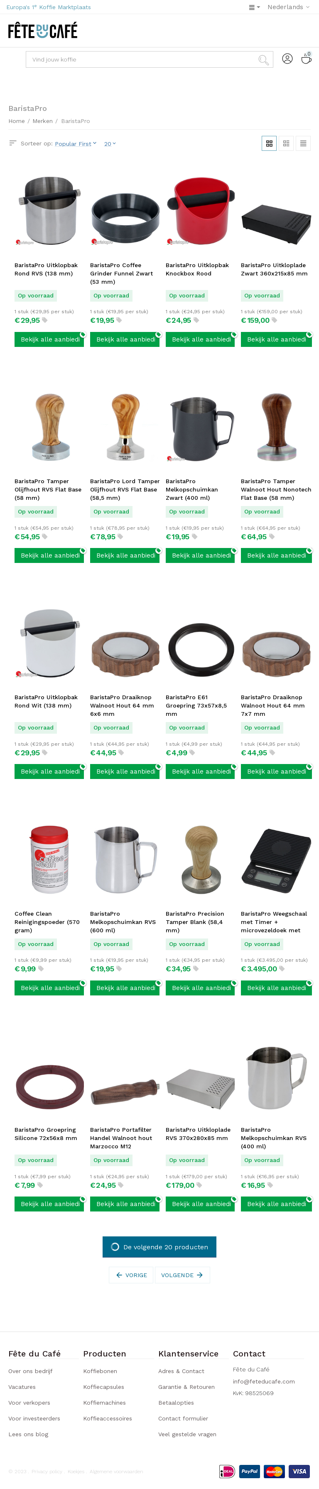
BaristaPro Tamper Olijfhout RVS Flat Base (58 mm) (48, 489)
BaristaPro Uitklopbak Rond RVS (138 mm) (46, 268)
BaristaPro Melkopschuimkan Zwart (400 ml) (192, 489)
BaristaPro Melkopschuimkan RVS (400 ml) (274, 1138)
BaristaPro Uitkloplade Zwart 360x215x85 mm (274, 268)
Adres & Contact (181, 1371)
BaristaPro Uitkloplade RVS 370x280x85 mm (198, 1133)
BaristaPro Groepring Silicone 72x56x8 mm (46, 1133)
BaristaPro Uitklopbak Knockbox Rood (197, 268)
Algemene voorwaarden (116, 1471)
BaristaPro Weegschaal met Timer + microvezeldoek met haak (274, 922)
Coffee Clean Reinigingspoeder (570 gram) (47, 922)
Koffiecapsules (103, 1386)
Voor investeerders (34, 1418)
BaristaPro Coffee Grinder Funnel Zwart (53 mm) (121, 273)
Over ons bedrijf (30, 1371)
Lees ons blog (28, 1434)
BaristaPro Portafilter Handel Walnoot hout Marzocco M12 (121, 1138)
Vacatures (22, 1386)
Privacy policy (47, 1471)
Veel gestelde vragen (187, 1434)
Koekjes (76, 1471)
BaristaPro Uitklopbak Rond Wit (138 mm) (46, 701)
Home (16, 121)
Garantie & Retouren (186, 1386)
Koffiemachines (104, 1402)
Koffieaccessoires (107, 1418)
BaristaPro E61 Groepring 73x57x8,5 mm (196, 705)
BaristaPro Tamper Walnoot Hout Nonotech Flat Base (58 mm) (276, 489)
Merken (42, 121)
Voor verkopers (29, 1402)
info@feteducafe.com (264, 1381)
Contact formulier (183, 1418)
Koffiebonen (100, 1371)
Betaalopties (176, 1402)
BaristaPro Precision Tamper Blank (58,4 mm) (195, 922)
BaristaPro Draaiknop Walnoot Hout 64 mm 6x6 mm (122, 705)
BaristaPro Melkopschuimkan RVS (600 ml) (123, 922)
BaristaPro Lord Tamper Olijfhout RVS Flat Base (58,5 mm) (125, 489)
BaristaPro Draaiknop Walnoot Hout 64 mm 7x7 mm (273, 705)
